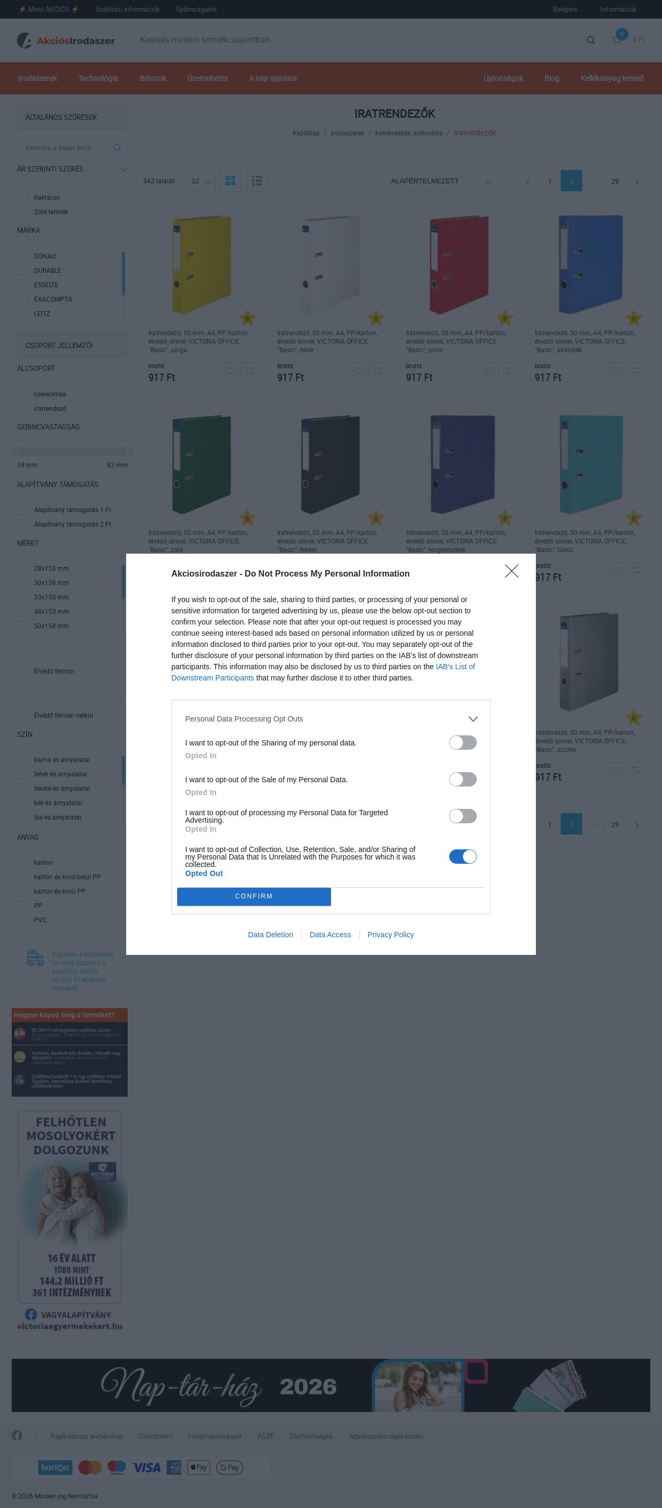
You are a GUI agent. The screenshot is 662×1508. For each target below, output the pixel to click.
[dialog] (331, 754)
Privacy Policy (391, 934)
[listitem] (331, 719)
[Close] (515, 574)
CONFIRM (254, 897)
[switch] (463, 742)
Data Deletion (270, 934)
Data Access (330, 934)
